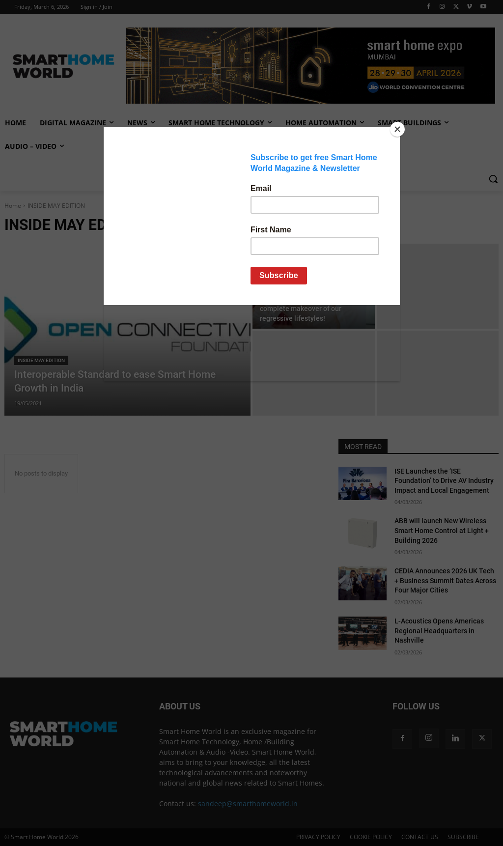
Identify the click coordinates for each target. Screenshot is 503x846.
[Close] (397, 129)
